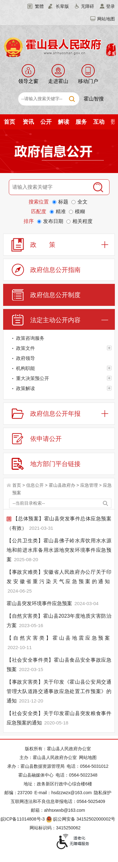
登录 (110, 6)
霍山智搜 (94, 98)
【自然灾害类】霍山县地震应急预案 (59, 638)
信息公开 (35, 485)
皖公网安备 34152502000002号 (81, 818)
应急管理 (89, 485)
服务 (81, 122)
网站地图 (106, 18)
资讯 (28, 122)
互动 (98, 122)
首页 (9, 122)
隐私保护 (102, 792)
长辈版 (62, 6)
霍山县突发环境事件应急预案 (40, 603)
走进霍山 (58, 81)
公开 (46, 122)
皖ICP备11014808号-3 (23, 818)
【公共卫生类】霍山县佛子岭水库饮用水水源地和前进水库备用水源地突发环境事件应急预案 (59, 550)
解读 (63, 122)
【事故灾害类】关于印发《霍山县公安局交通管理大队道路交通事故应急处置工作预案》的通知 (59, 691)
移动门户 (88, 81)
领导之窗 (28, 81)
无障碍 (87, 6)
